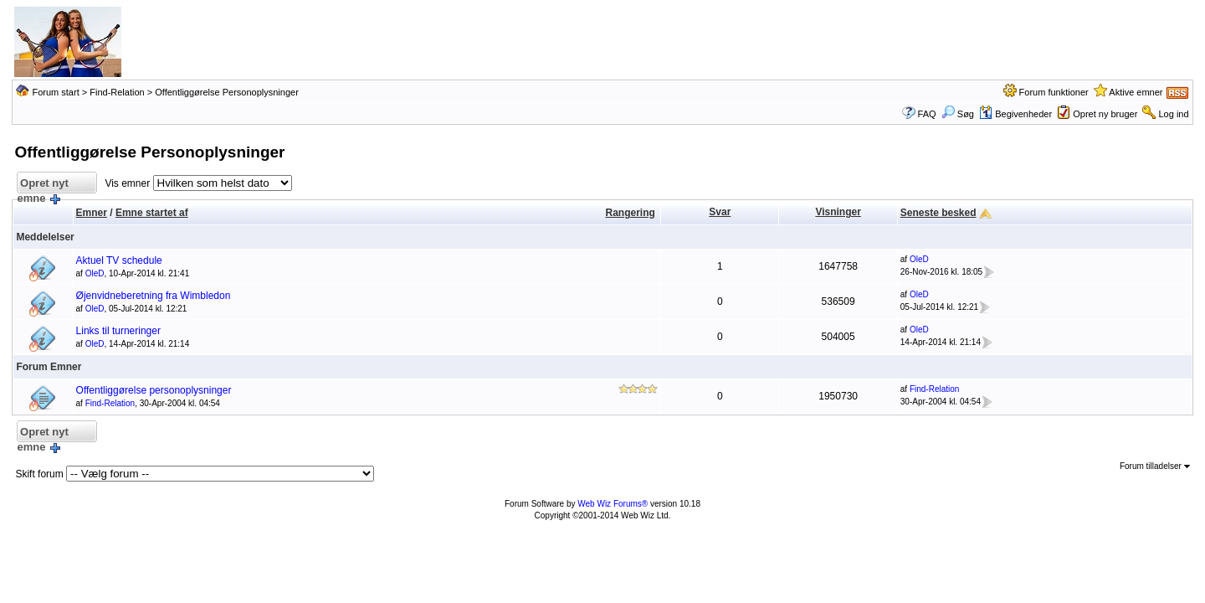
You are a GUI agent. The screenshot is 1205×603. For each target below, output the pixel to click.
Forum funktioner (1054, 92)
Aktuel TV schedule (119, 260)
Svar (720, 212)
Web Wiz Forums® (612, 503)
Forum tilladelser (1155, 466)
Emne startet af (151, 213)
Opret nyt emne (42, 185)
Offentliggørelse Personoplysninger (227, 92)
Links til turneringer (118, 331)
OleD (95, 273)
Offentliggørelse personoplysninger (154, 390)
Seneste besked (938, 213)
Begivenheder (1015, 114)
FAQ (927, 114)
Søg (957, 114)
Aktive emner (1135, 92)
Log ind (1174, 114)
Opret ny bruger (1105, 114)
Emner (91, 213)
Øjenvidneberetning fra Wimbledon (153, 296)
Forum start (55, 92)
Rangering (629, 213)
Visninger (837, 212)
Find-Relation (117, 92)
